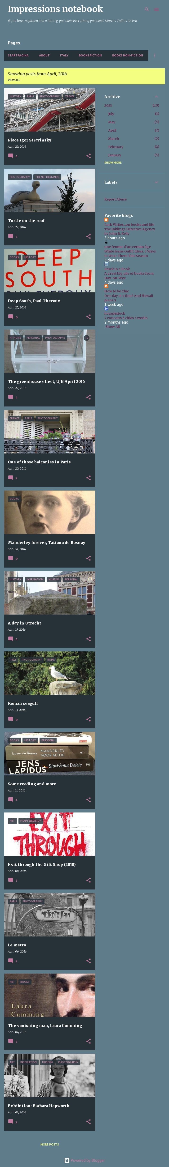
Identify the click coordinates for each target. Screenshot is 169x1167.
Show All (113, 327)
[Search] (147, 9)
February (115, 147)
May (111, 122)
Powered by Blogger (84, 1160)
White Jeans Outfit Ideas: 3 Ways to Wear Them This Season (130, 253)
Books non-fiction (127, 55)
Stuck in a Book (117, 269)
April (112, 130)
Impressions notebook (55, 9)
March (113, 139)
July (111, 114)
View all (14, 79)
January (114, 155)
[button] (88, 156)
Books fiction (90, 55)
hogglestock (114, 313)
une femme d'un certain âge (127, 247)
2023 (108, 105)
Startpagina (18, 55)
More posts (49, 1144)
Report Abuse (115, 199)
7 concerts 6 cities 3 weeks (125, 318)
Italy (64, 55)
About (44, 55)
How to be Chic (116, 291)
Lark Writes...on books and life (129, 224)
